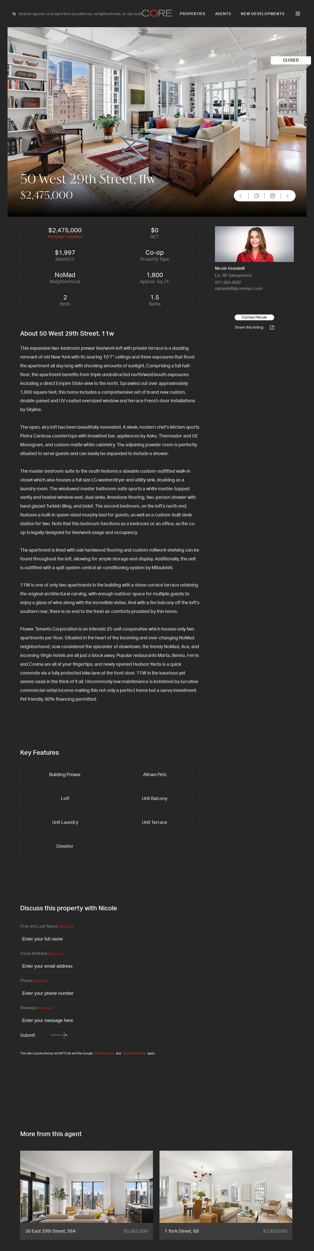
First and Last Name (46, 927)
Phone (34, 981)
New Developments (263, 14)
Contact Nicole (254, 317)
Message (36, 1008)
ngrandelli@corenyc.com (238, 289)
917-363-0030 (228, 283)
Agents (223, 14)
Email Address (41, 954)
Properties (193, 14)
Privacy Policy (104, 1053)
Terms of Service (134, 1053)
